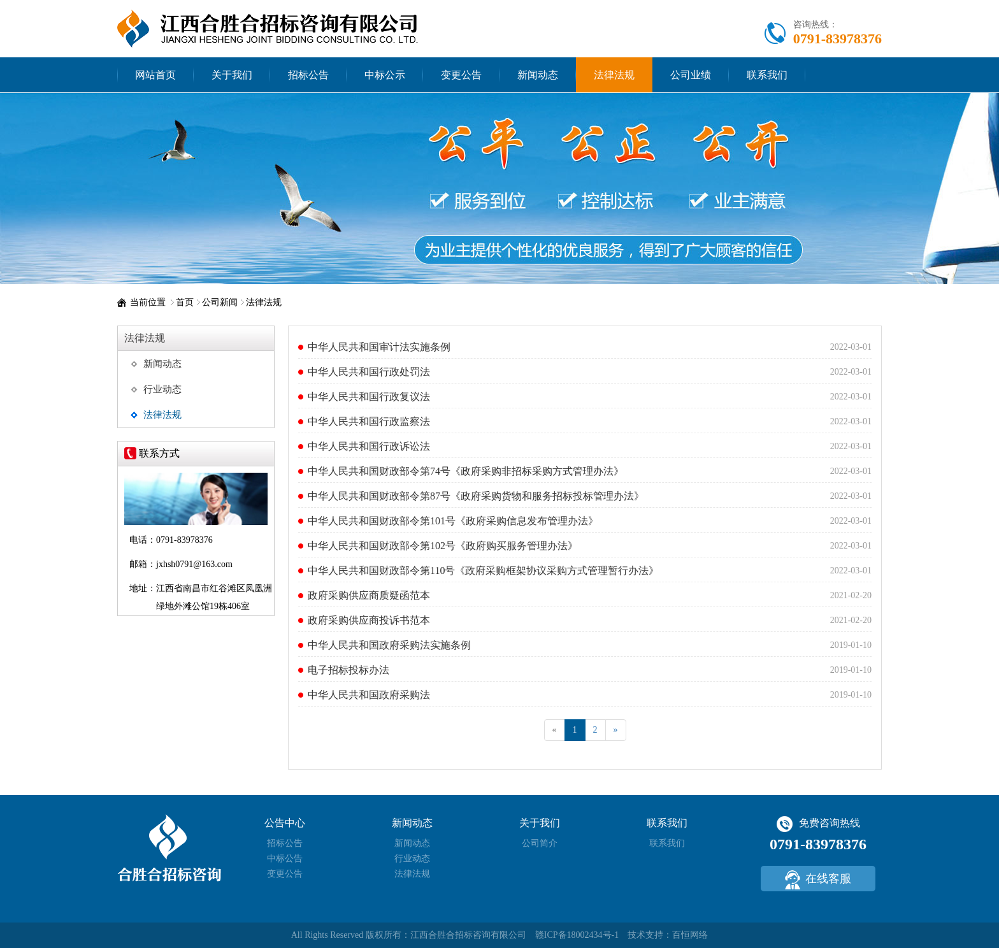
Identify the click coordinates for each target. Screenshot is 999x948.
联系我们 (767, 74)
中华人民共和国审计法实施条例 (379, 346)
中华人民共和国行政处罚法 (369, 371)
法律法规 (614, 74)
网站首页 (155, 74)
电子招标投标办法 (348, 669)
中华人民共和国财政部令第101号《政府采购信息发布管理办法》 (453, 520)
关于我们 (232, 74)
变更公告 (461, 74)
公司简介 (539, 843)
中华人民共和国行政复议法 (369, 396)
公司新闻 (220, 302)
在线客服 (818, 879)
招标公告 (308, 74)
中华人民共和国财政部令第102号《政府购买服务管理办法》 (443, 545)
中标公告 (285, 858)
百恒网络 (690, 935)
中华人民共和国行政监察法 (369, 421)
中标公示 (384, 74)
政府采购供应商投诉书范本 (369, 620)
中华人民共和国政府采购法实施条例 (389, 645)
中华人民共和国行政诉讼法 (369, 446)
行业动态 (162, 389)
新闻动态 (537, 74)
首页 (185, 302)
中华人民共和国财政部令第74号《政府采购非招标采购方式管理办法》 (466, 471)
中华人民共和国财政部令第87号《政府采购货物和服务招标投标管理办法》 (476, 496)
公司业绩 (690, 74)
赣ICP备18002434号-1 (577, 935)
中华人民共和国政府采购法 (369, 694)
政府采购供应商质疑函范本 (369, 595)
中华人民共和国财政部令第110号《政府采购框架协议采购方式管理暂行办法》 (483, 570)
